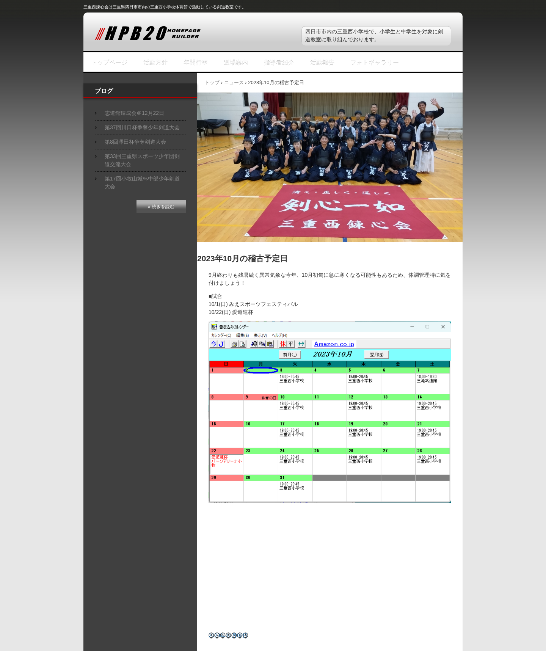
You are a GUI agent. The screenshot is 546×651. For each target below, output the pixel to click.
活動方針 (155, 62)
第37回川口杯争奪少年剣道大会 (142, 127)
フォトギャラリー (374, 62)
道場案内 (236, 62)
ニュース (234, 82)
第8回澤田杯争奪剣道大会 (135, 142)
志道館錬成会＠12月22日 (134, 113)
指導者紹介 (279, 62)
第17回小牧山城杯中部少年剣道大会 (142, 183)
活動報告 (322, 62)
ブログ (104, 91)
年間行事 (196, 62)
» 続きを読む (161, 206)
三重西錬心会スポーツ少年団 (178, 33)
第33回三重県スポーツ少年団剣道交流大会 (142, 160)
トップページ (109, 62)
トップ (212, 82)
